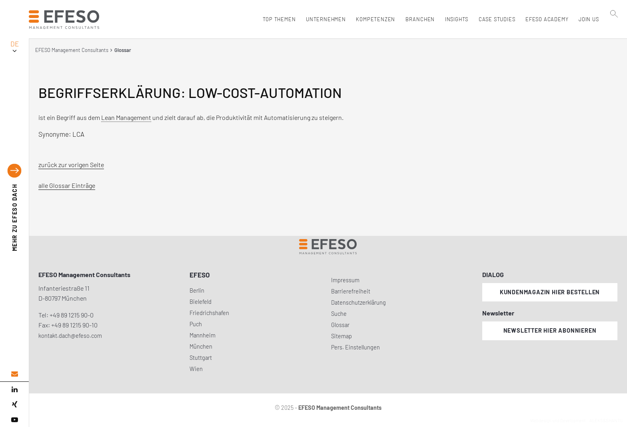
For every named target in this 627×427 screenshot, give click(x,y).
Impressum (345, 280)
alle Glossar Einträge (66, 185)
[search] (614, 36)
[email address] (14, 374)
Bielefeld (201, 301)
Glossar (340, 324)
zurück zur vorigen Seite (71, 164)
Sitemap (341, 336)
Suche (339, 313)
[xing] (14, 404)
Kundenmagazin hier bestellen (550, 292)
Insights (454, 19)
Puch (196, 324)
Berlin (197, 290)
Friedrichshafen (209, 312)
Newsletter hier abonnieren (550, 330)
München (201, 346)
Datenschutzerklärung (358, 302)
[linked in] (14, 389)
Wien (196, 368)
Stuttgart (201, 357)
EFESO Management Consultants (71, 50)
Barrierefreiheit (350, 291)
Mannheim (203, 335)
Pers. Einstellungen (355, 347)
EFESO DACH (14, 217)
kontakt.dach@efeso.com (70, 335)
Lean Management (126, 117)
